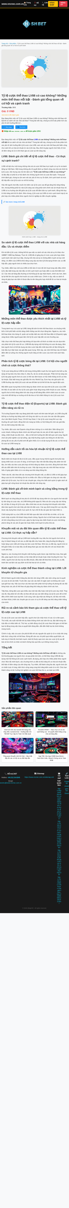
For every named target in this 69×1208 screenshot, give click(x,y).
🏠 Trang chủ (27, 4)
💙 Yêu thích (21, 127)
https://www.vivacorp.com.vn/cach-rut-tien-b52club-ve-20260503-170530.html (59, 834)
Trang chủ (5, 43)
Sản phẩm (12, 43)
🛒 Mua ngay (8, 127)
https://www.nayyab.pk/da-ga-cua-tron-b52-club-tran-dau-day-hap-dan (59, 862)
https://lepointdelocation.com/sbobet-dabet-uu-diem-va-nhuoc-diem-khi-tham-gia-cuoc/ (59, 803)
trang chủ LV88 (19, 202)
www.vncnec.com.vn (13, 4)
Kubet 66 (67, 782)
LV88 (36, 139)
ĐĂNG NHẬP (52, 4)
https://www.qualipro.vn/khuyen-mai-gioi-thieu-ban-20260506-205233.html (59, 890)
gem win (66, 790)
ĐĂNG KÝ (63, 4)
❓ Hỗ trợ (36, 4)
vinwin (66, 786)
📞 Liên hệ (45, 4)
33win (67, 793)
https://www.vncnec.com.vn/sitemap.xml (39, 777)
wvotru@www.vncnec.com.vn (10, 783)
